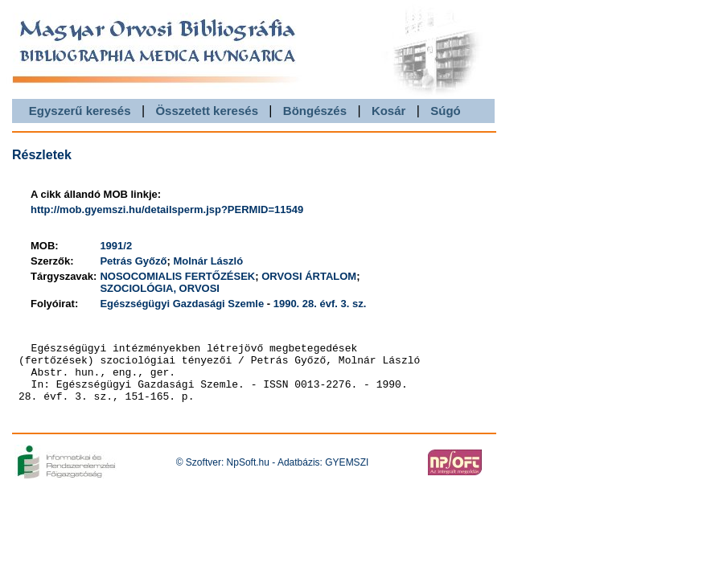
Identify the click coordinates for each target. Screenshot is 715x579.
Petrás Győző (133, 261)
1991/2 (116, 246)
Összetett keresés (206, 110)
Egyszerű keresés (80, 110)
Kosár (389, 110)
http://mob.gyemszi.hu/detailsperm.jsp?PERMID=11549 (167, 209)
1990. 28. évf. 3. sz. (320, 304)
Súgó (445, 110)
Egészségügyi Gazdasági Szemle (182, 304)
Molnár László (208, 261)
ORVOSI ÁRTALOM (308, 276)
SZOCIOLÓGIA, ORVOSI (160, 288)
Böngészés (315, 110)
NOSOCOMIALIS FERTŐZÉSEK (177, 276)
